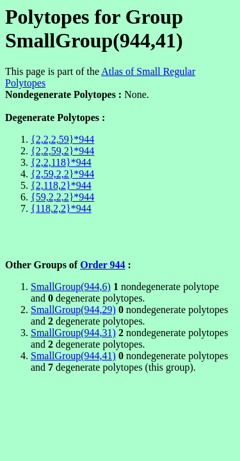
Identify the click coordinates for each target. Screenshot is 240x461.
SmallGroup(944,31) (73, 332)
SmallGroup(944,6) (71, 286)
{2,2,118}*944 (61, 162)
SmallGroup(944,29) (73, 309)
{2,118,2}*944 (61, 185)
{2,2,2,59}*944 (62, 139)
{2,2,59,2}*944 (62, 150)
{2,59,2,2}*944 (62, 173)
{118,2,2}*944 (61, 208)
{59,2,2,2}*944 (62, 196)
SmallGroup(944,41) (73, 355)
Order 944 (102, 264)
